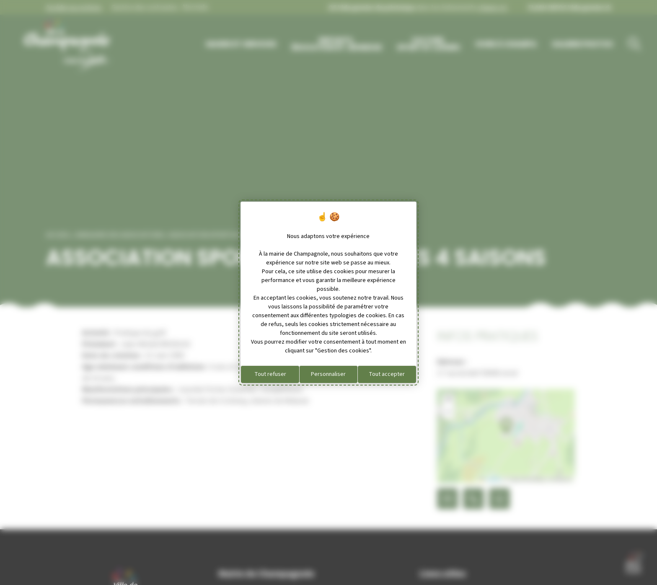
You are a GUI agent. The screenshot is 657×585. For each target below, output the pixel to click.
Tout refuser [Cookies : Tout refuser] (270, 374)
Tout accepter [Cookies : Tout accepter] (387, 374)
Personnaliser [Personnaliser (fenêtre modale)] (328, 374)
